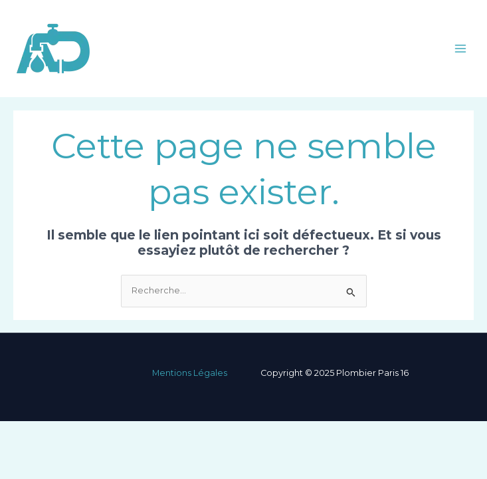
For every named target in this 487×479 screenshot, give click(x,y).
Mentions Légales (189, 373)
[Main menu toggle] (461, 48)
